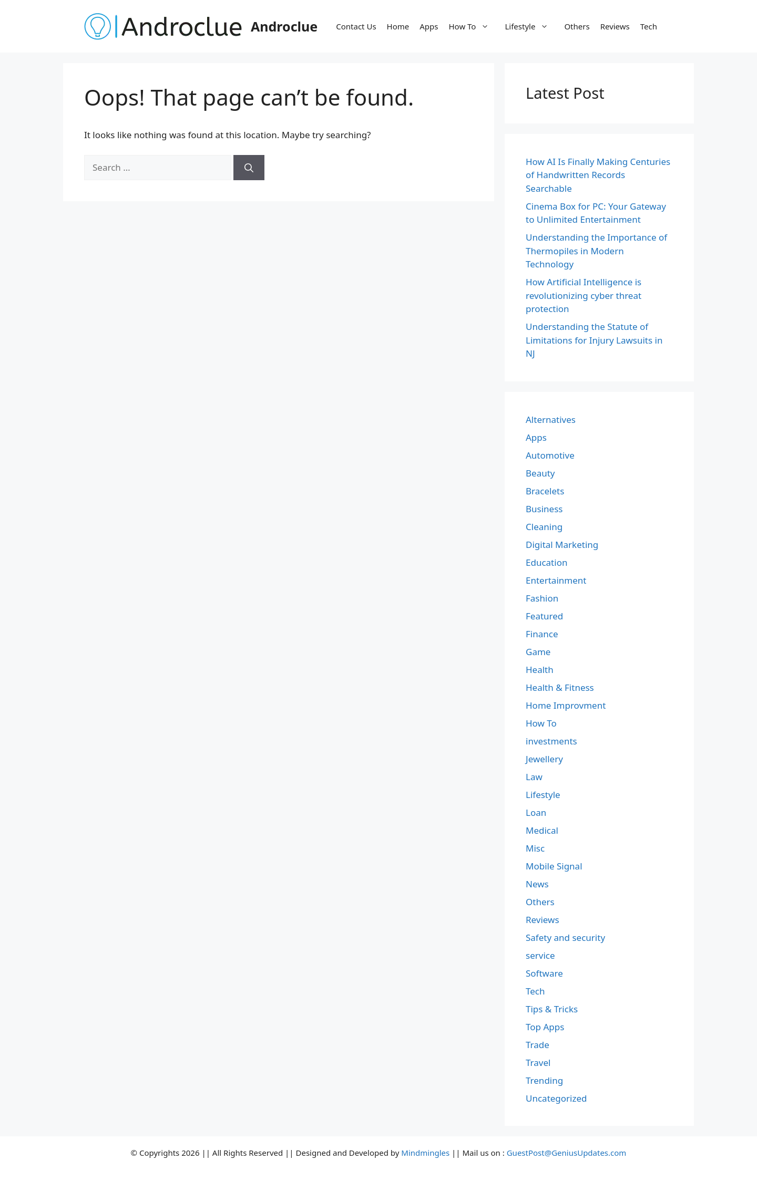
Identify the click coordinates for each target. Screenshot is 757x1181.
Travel (538, 1062)
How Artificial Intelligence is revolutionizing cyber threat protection (583, 295)
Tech (648, 26)
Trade (537, 1045)
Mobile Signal (554, 866)
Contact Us (356, 26)
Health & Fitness (560, 687)
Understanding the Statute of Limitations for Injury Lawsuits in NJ (594, 339)
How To (474, 26)
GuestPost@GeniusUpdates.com (567, 1152)
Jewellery (544, 759)
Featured (544, 616)
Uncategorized (556, 1098)
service (540, 955)
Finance (542, 634)
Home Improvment (566, 705)
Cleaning (544, 527)
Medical (542, 830)
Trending (544, 1080)
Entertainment (556, 580)
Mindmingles (425, 1152)
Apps (429, 26)
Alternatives (551, 419)
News (537, 884)
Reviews (615, 26)
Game (538, 652)
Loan (536, 812)
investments (551, 741)
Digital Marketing (562, 544)
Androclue (284, 26)
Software (544, 973)
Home (398, 26)
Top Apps (545, 1027)
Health (540, 670)
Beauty (540, 473)
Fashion (542, 598)
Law (534, 777)
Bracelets (545, 491)
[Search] (248, 167)
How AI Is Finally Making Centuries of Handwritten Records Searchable (598, 175)
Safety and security (565, 937)
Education (546, 562)
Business (544, 509)
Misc (535, 848)
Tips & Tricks (552, 1009)
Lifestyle (532, 26)
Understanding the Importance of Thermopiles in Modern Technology (596, 250)
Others (576, 26)
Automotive (550, 455)
